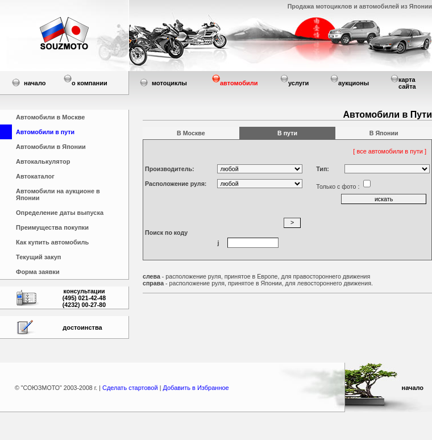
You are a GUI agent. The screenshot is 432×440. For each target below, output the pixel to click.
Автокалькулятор (43, 161)
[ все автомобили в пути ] (390, 151)
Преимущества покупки (52, 227)
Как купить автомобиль (52, 242)
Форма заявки (38, 271)
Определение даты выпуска (59, 212)
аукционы (353, 83)
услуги (298, 83)
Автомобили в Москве (50, 117)
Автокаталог (35, 176)
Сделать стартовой (131, 387)
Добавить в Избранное (196, 387)
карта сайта (407, 83)
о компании (89, 83)
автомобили (239, 83)
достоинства (82, 327)
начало (35, 83)
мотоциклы (169, 83)
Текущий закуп (38, 257)
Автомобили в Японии (51, 146)
